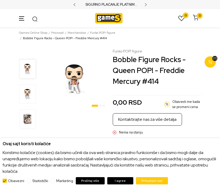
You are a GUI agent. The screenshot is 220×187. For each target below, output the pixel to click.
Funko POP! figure (102, 33)
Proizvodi (57, 33)
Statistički (40, 181)
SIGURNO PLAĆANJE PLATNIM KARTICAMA (110, 5)
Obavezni (16, 181)
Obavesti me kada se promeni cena (186, 104)
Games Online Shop (33, 33)
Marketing (64, 181)
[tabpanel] (75, 79)
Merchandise (77, 33)
